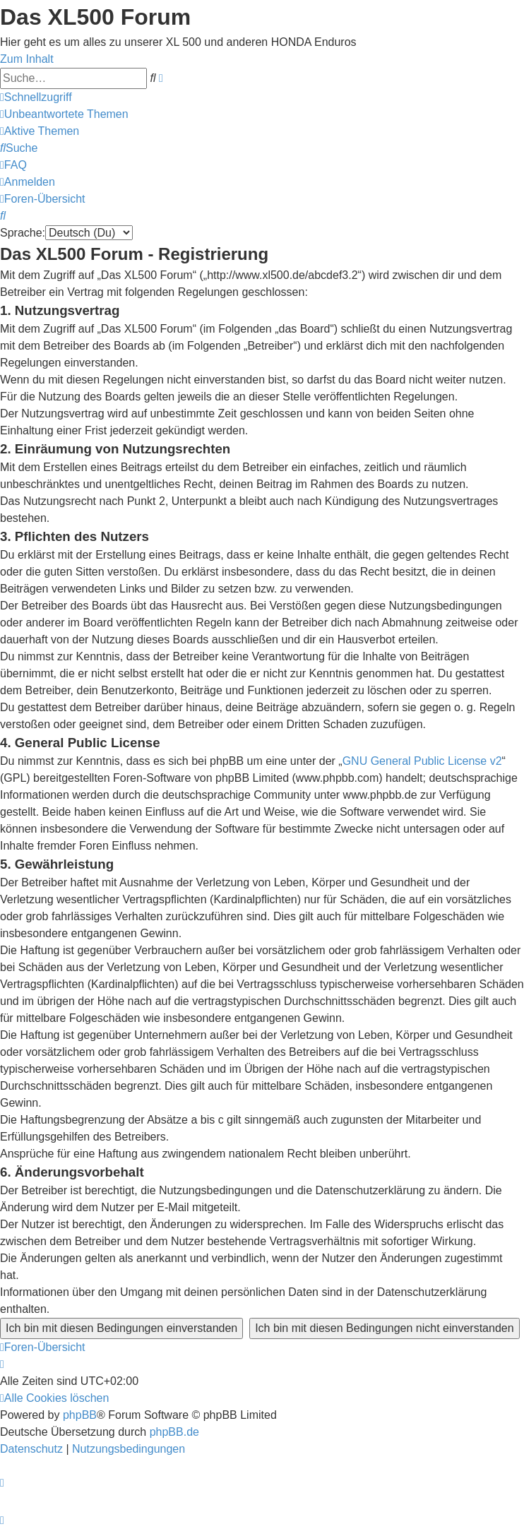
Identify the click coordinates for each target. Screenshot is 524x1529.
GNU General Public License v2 (422, 761)
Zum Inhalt (27, 59)
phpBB (80, 1415)
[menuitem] (64, 114)
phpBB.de (174, 1432)
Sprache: (22, 233)
